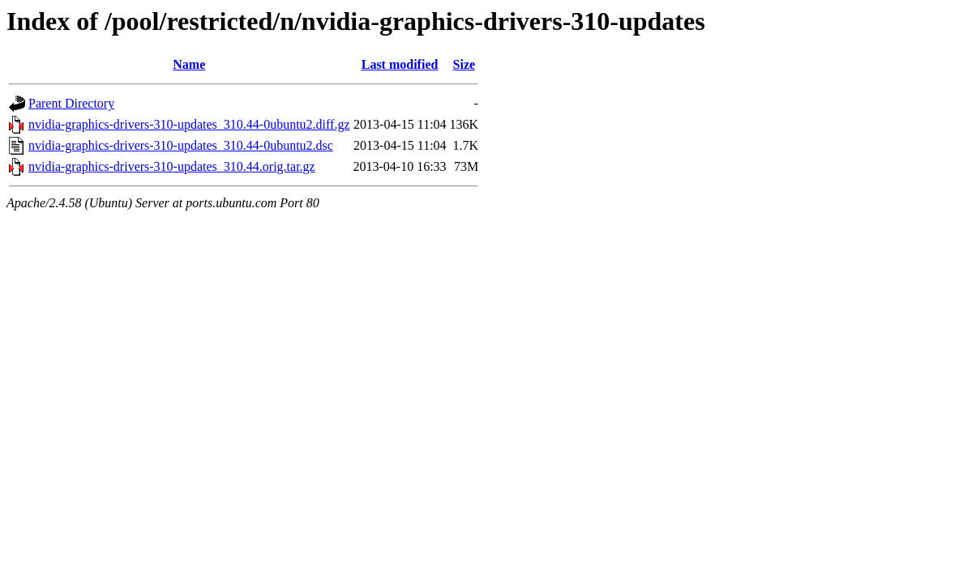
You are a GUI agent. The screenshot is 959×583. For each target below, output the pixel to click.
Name (189, 64)
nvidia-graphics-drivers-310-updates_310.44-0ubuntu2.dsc (180, 145)
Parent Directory (71, 103)
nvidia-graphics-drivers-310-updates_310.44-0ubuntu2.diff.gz (189, 124)
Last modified (400, 64)
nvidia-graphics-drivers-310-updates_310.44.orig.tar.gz (171, 166)
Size (464, 64)
